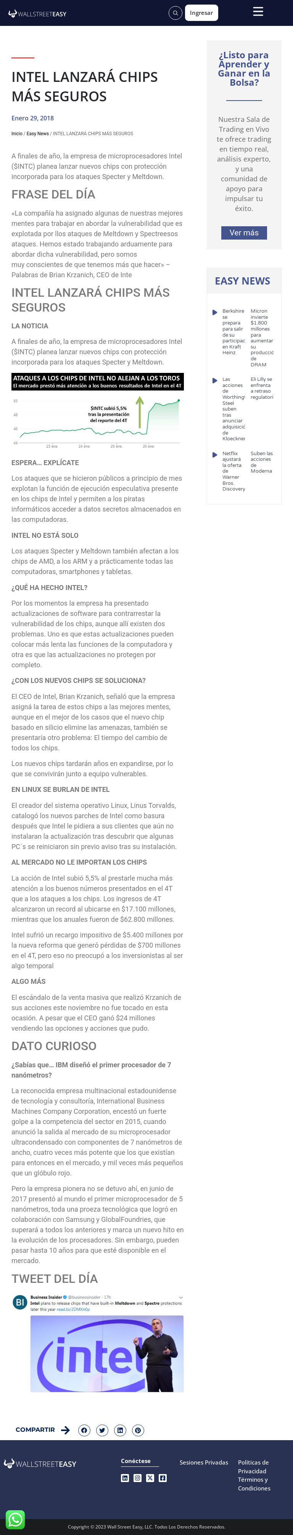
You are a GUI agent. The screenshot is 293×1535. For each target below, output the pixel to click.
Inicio (17, 133)
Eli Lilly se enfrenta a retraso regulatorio (263, 388)
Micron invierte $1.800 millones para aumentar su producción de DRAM (264, 338)
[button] (84, 1431)
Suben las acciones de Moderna (262, 463)
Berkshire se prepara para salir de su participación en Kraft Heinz (237, 332)
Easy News (38, 133)
